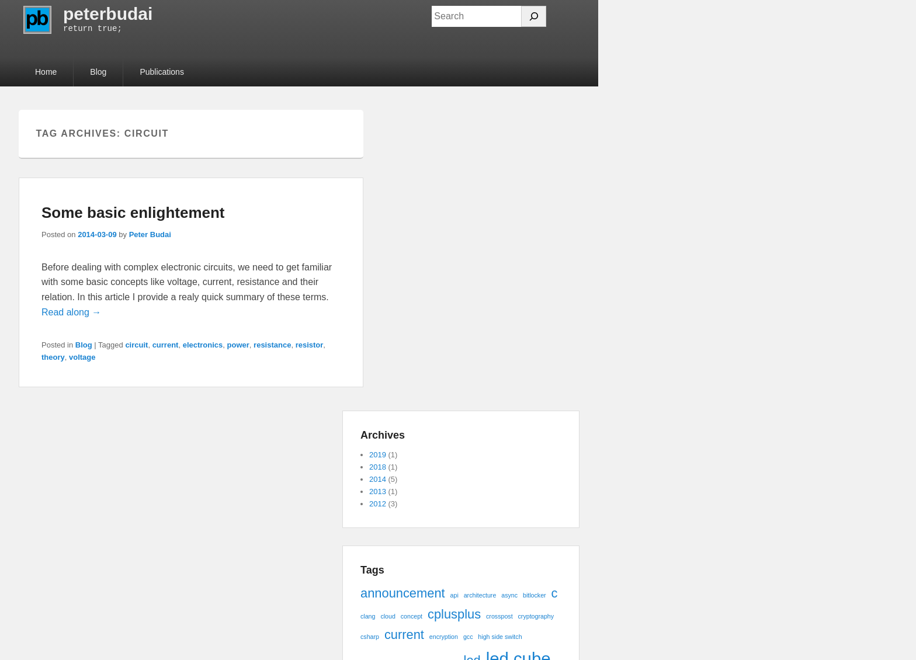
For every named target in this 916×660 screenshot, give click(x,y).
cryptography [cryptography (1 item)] (536, 616)
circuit (136, 345)
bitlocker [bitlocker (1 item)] (534, 595)
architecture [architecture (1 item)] (480, 595)
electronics (203, 345)
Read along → (71, 312)
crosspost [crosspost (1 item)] (499, 616)
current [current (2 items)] (404, 634)
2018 (377, 467)
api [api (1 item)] (454, 595)
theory (53, 357)
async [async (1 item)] (509, 595)
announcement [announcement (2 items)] (402, 593)
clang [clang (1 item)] (367, 616)
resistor (310, 345)
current (165, 345)
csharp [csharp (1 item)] (369, 636)
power (238, 345)
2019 (377, 454)
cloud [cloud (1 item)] (387, 616)
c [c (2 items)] (554, 593)
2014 (377, 479)
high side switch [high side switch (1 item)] (500, 636)
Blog (98, 72)
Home (46, 72)
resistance (272, 345)
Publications (162, 72)
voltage (82, 357)
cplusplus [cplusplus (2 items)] (454, 614)
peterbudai (107, 13)
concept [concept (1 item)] (411, 616)
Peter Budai (150, 234)
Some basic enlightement (133, 212)
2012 (377, 503)
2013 (377, 491)
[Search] (533, 16)
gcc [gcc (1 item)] (468, 636)
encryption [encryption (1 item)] (443, 636)
